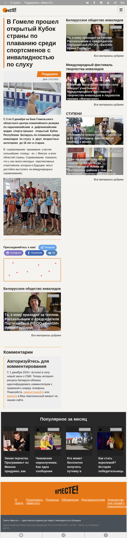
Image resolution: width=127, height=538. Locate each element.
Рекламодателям (93, 500)
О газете (15, 2)
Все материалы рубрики (46, 335)
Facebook (34, 253)
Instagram (13, 253)
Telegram (48, 247)
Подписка (52, 500)
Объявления (70, 500)
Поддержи (50, 74)
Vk (51, 253)
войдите (12, 396)
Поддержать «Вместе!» (38, 2)
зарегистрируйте (33, 392)
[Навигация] (121, 10)
